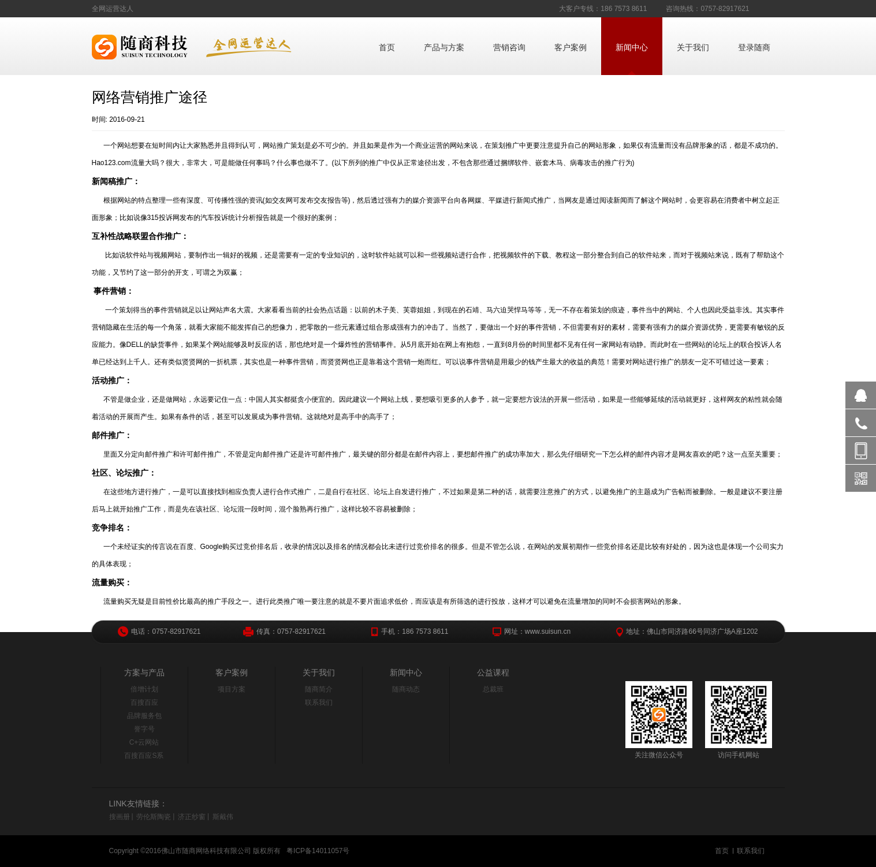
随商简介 (319, 689)
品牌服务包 (144, 716)
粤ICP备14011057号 (317, 851)
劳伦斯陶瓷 (153, 817)
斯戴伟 (223, 817)
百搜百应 (144, 702)
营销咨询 (509, 47)
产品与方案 (444, 47)
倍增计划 (144, 689)
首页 (387, 47)
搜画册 (119, 817)
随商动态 (406, 689)
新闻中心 (632, 47)
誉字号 (144, 729)
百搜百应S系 (143, 756)
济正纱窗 (192, 817)
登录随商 (754, 47)
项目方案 (231, 689)
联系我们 (319, 702)
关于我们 (693, 47)
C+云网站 (144, 742)
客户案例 (570, 47)
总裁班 (493, 689)
